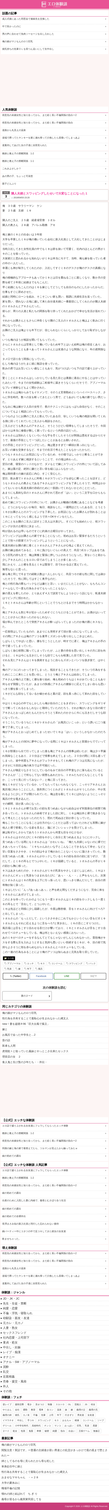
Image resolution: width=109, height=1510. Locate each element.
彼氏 (17, 1415)
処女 (15, 1431)
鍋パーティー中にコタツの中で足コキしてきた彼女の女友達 (34, 1231)
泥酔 (6, 1366)
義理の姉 (7, 1415)
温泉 (59, 1409)
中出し (20, 1420)
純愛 (55, 1431)
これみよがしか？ (11, 168)
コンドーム (56, 963)
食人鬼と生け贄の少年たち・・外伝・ (24, 1062)
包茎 (23, 1431)
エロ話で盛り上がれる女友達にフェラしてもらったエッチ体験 (35, 1125)
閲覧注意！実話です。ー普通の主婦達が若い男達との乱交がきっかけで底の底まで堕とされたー (54, 1453)
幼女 (93, 1404)
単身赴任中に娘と (12, 1466)
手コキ (30, 1420)
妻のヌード (27, 996)
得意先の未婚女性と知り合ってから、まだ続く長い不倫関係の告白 (37, 122)
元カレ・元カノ (13, 1323)
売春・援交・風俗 (15, 1381)
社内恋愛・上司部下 (16, 1337)
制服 (50, 1404)
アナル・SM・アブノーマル (21, 1362)
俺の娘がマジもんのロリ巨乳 (17, 41)
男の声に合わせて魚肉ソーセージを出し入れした (28, 34)
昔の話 (6, 1040)
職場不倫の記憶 (10, 1488)
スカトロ (60, 1404)
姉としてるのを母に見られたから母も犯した (27, 1460)
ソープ (100, 1420)
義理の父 (80, 1409)
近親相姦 (9, 1376)
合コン (50, 1409)
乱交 (6, 1371)
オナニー (9, 1357)
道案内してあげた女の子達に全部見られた (24, 145)
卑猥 (39, 1431)
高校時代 (36, 1425)
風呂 (40, 968)
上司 (51, 1415)
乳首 (9, 968)
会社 (17, 1409)
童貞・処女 (10, 1342)
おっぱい (69, 1425)
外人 (6, 1386)
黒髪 (95, 1425)
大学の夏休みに (10, 1482)
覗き (29, 1404)
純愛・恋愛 (10, 1308)
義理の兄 (93, 1409)
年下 (29, 968)
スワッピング (75, 963)
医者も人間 (8, 1045)
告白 (63, 1431)
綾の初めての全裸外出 (14, 1216)
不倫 (35, 1415)
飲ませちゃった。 (11, 1239)
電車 (41, 1409)
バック (92, 963)
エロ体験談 (85, 1506)
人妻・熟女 (10, 1327)
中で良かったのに (11, 26)
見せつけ (39, 1404)
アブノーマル (13, 963)
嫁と (5, 1029)
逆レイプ (7, 1404)
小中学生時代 (21, 1425)
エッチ (30, 963)
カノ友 (26, 1415)
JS (86, 1404)
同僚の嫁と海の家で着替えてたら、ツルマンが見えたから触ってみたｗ (40, 1148)
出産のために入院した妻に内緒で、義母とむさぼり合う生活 (34, 1200)
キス (42, 963)
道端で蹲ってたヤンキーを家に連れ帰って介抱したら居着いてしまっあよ (41, 137)
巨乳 (79, 1425)
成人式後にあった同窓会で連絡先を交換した (25, 19)
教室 (33, 1409)
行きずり (69, 1415)
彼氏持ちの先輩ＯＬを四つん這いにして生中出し (28, 49)
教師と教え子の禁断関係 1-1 (18, 161)
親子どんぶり (9, 183)
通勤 (25, 1409)
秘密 (47, 1431)
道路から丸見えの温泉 (14, 130)
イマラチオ (8, 1420)
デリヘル (7, 1425)
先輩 (43, 1415)
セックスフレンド (15, 1332)
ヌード (6, 1431)
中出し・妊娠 (12, 1347)
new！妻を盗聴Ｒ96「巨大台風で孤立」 (26, 1023)
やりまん (7, 1409)
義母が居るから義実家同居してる (21, 1499)
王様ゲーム (84, 1431)
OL (69, 1404)
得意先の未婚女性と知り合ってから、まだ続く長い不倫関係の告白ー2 (39, 115)
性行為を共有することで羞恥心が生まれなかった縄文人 (35, 1018)
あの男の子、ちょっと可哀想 (17, 176)
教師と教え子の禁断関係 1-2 (18, 153)
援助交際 (19, 1404)
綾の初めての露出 (11, 1156)
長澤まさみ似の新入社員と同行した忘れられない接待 (30, 1224)
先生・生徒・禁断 (15, 1303)
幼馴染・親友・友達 (16, 1318)
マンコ (57, 1425)
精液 (77, 1420)
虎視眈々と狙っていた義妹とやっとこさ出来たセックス (35, 1051)
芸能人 (78, 1404)
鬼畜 (31, 1431)
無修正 (96, 1431)
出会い (71, 1431)
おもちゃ (66, 1420)
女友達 (90, 1415)
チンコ (47, 1425)
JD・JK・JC (11, 1298)
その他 (10, 958)
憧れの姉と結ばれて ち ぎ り (19, 1493)
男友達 (80, 1415)
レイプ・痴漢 (12, 1352)
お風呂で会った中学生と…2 (18, 1034)
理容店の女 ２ (11, 1056)
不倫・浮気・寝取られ (17, 1313)
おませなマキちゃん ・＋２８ (20, 1477)
